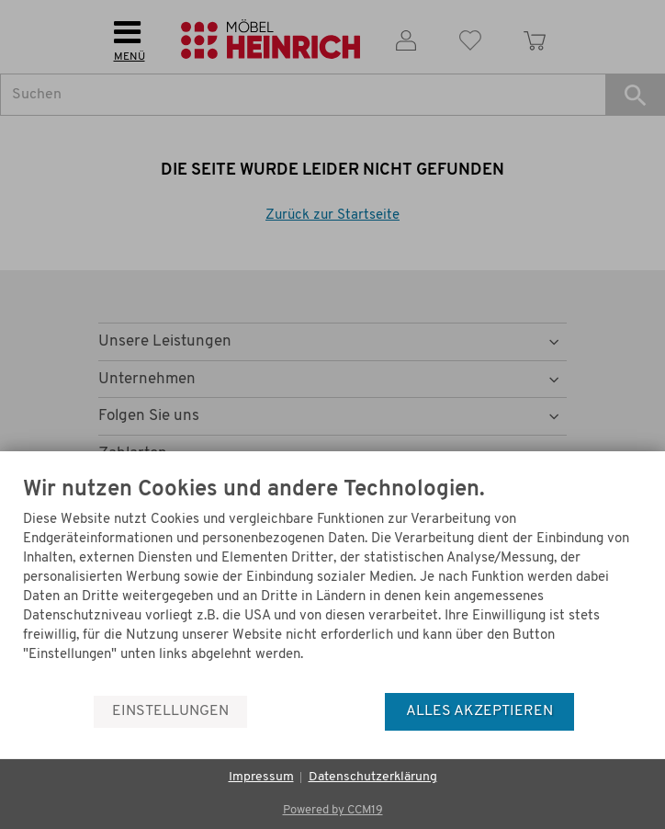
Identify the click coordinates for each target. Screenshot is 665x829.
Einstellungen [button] (170, 711)
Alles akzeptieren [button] (479, 711)
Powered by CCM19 (333, 810)
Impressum (261, 777)
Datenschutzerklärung (373, 777)
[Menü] (636, 648)
